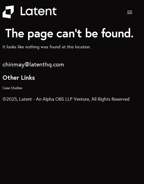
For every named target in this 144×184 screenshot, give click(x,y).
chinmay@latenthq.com (33, 64)
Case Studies (12, 88)
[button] (129, 12)
